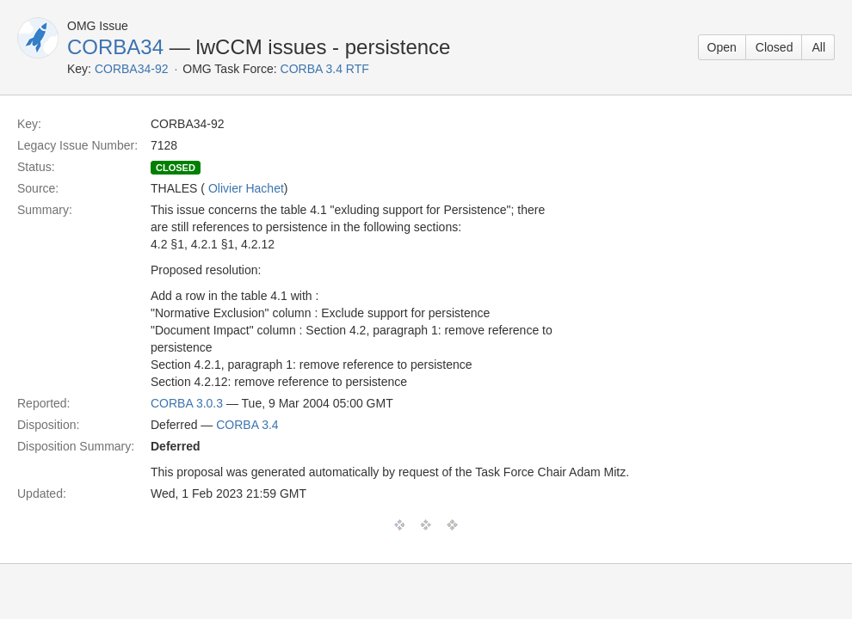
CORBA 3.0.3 (187, 403)
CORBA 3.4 (247, 425)
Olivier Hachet (246, 188)
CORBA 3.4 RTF (325, 69)
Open (722, 47)
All (818, 47)
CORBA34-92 (132, 69)
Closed (774, 47)
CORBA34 (115, 46)
